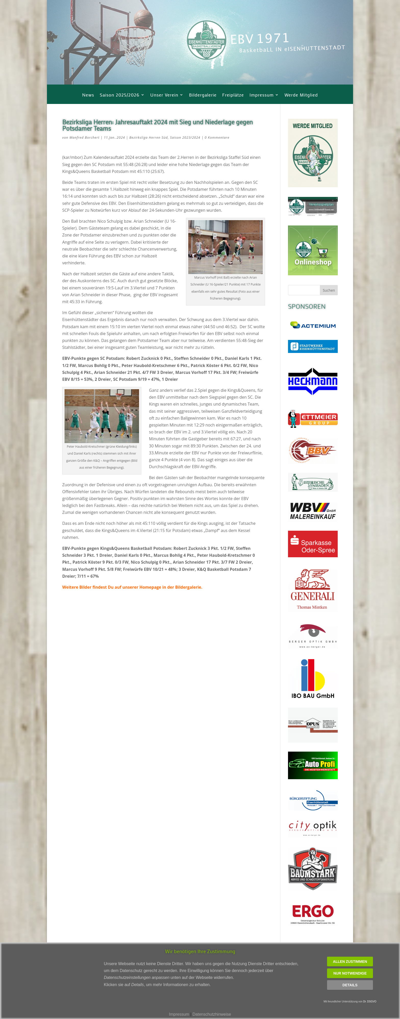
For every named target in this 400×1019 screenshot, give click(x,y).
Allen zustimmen (350, 961)
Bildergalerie (203, 95)
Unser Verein (164, 95)
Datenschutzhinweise (211, 1014)
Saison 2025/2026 (120, 95)
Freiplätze (233, 95)
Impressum (261, 95)
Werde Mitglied (301, 95)
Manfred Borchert (84, 137)
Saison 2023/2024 (185, 137)
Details (350, 985)
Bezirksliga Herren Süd (148, 137)
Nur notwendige (350, 973)
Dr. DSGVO (370, 1001)
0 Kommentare (217, 137)
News (88, 95)
